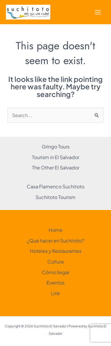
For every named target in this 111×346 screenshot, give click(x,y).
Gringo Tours (56, 146)
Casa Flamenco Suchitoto (55, 186)
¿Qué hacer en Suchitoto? (55, 240)
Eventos (55, 282)
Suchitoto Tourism (55, 197)
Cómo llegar (56, 272)
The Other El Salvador (55, 167)
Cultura (55, 261)
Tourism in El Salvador (55, 157)
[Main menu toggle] (98, 12)
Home (55, 230)
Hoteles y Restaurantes (55, 251)
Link (55, 293)
